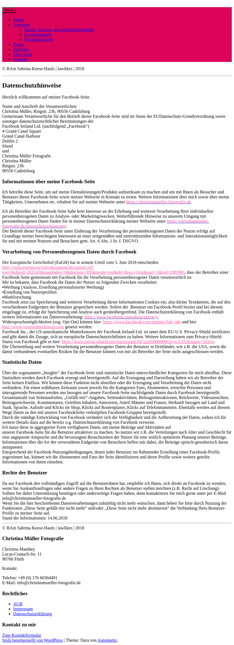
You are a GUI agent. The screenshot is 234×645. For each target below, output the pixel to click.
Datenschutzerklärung (32, 613)
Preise (18, 44)
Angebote (21, 24)
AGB (18, 604)
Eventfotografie (38, 34)
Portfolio (21, 49)
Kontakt (20, 59)
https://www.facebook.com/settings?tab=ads (142, 321)
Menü (8, 10)
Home (18, 19)
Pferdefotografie (38, 39)
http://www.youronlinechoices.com (33, 326)
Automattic (107, 640)
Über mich (22, 54)
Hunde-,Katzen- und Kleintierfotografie (59, 29)
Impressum (23, 608)
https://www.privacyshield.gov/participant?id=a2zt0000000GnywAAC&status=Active (138, 341)
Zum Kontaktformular (21, 635)
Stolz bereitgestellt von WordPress (32, 640)
